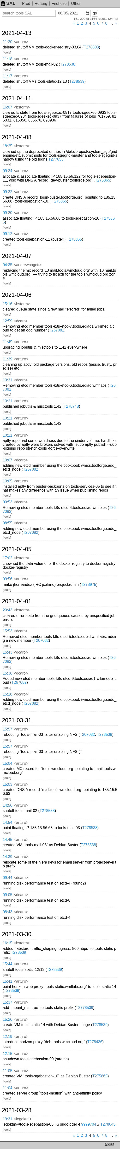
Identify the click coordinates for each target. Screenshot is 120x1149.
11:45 (7, 342)
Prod (26, 3)
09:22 (7, 192)
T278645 (107, 1124)
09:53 (7, 502)
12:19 (7, 1036)
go (95, 13)
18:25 (7, 146)
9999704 (88, 1124)
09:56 (7, 579)
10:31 (7, 380)
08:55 (7, 523)
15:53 (7, 631)
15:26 (7, 1019)
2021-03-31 (16, 720)
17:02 (7, 558)
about (109, 1144)
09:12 (7, 234)
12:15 (7, 1054)
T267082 (56, 330)
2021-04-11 (16, 98)
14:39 (7, 857)
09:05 (7, 895)
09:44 (7, 878)
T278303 (91, 47)
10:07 (7, 460)
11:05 (7, 1071)
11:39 (7, 359)
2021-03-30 (16, 934)
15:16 (7, 304)
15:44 (7, 964)
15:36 (7, 673)
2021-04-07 (16, 256)
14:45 (7, 840)
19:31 (7, 1119)
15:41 (7, 981)
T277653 (55, 159)
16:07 (7, 107)
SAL (8, 3)
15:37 (7, 1002)
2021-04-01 (16, 601)
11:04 (7, 1088)
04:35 (7, 265)
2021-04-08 (16, 137)
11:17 (7, 76)
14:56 (7, 805)
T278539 (76, 81)
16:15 (7, 943)
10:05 (7, 481)
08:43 (7, 912)
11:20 (7, 42)
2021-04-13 (16, 33)
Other (76, 3)
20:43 (7, 610)
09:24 (7, 171)
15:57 (7, 729)
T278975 (88, 584)
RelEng (41, 3)
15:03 (7, 784)
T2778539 (84, 1008)
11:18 (7, 59)
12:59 (7, 321)
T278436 (94, 1042)
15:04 (7, 763)
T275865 (102, 180)
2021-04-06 (16, 295)
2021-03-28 (16, 1110)
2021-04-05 (16, 549)
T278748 (71, 406)
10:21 (7, 401)
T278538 (67, 64)
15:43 (7, 652)
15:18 (7, 694)
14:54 (7, 822)
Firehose (59, 3)
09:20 (7, 213)
